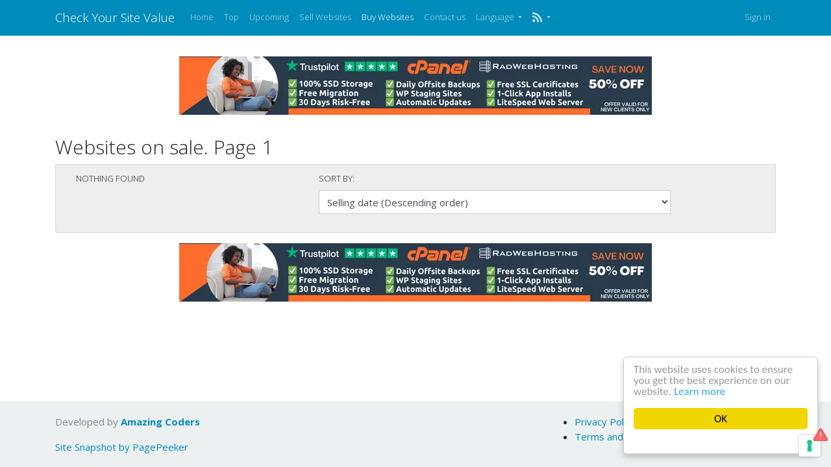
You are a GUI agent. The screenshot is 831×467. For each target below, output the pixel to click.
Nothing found (110, 178)
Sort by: (336, 178)
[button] (541, 17)
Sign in (758, 17)
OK (720, 418)
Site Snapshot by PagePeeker (121, 446)
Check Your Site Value (115, 17)
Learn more (699, 391)
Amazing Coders (160, 421)
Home (202, 17)
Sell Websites (325, 17)
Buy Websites (388, 17)
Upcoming (269, 17)
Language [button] (496, 17)
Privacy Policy (605, 421)
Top (231, 17)
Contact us (444, 17)
